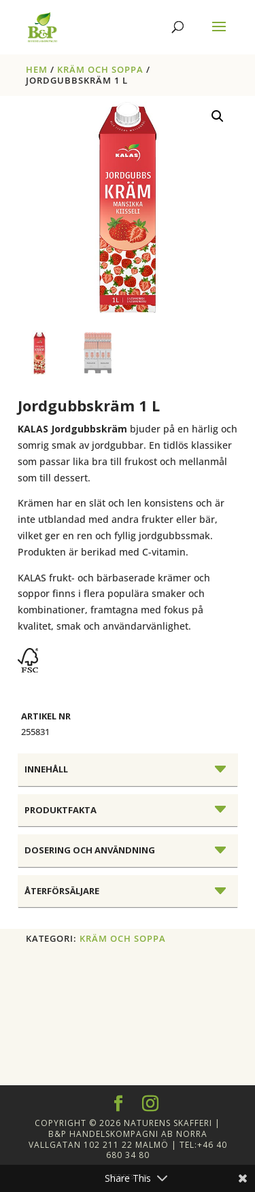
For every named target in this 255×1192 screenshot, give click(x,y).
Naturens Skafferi (168, 1123)
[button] (217, 116)
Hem (37, 69)
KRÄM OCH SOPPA (100, 69)
